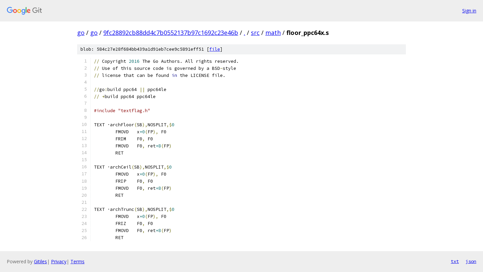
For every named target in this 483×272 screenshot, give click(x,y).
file (214, 49)
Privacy (58, 261)
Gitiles (40, 261)
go (81, 33)
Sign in (469, 10)
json (471, 261)
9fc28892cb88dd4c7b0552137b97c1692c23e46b (170, 33)
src (255, 33)
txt (455, 261)
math (273, 33)
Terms (77, 261)
